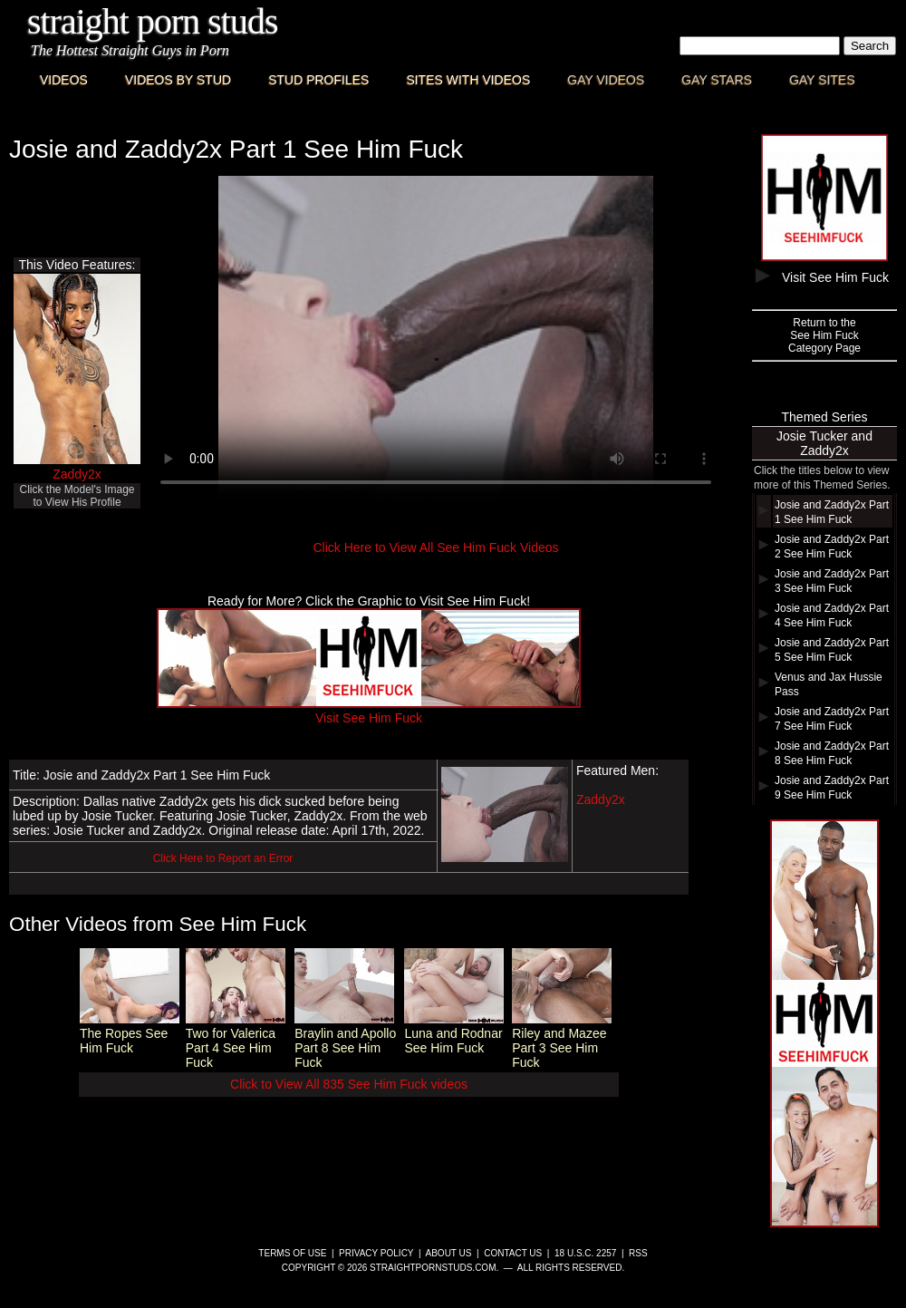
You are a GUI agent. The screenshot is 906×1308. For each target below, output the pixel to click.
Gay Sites (822, 80)
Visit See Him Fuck (369, 710)
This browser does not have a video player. (436, 339)
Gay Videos (605, 80)
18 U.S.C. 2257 (585, 1253)
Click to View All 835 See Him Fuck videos (348, 1084)
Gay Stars (716, 80)
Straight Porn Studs (152, 21)
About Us (449, 1253)
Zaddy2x (77, 474)
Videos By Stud (178, 80)
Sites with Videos (468, 80)
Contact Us (513, 1253)
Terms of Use (292, 1253)
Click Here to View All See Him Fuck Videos (435, 547)
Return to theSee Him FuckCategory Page (824, 335)
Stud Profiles (318, 80)
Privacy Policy (376, 1253)
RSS (638, 1253)
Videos (64, 80)
